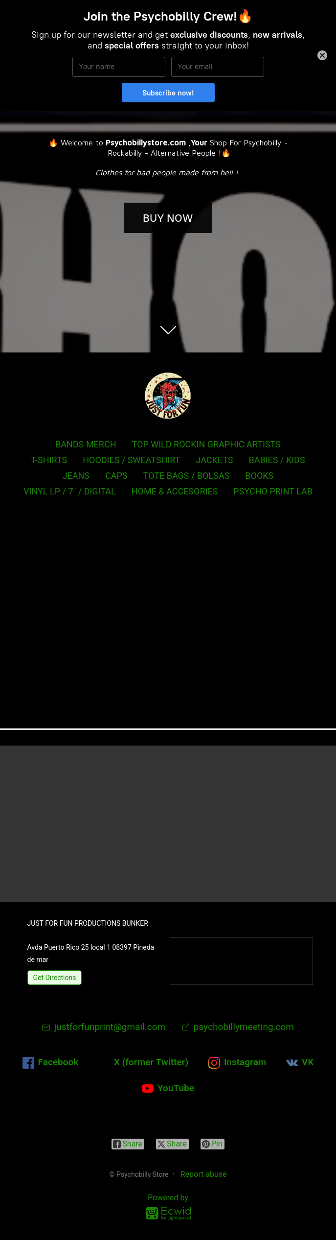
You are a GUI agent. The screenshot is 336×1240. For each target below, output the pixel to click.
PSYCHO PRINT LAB (273, 491)
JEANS (76, 475)
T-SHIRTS (49, 460)
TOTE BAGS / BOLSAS (186, 475)
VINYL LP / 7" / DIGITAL (69, 491)
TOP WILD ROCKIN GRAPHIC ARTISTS (206, 444)
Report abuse (203, 1174)
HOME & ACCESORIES (175, 491)
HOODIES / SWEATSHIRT (131, 460)
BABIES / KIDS (277, 460)
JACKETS (214, 460)
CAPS (116, 475)
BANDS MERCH (85, 444)
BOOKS (259, 475)
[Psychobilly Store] (168, 395)
